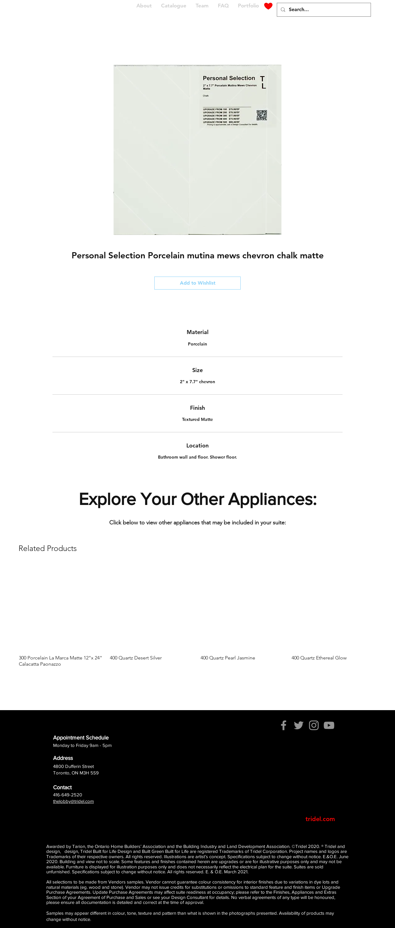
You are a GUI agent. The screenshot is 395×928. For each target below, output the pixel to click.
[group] (197, 616)
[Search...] (323, 9)
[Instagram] (313, 725)
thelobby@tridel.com (73, 801)
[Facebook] (283, 725)
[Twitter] (298, 725)
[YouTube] (328, 725)
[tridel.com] (320, 819)
